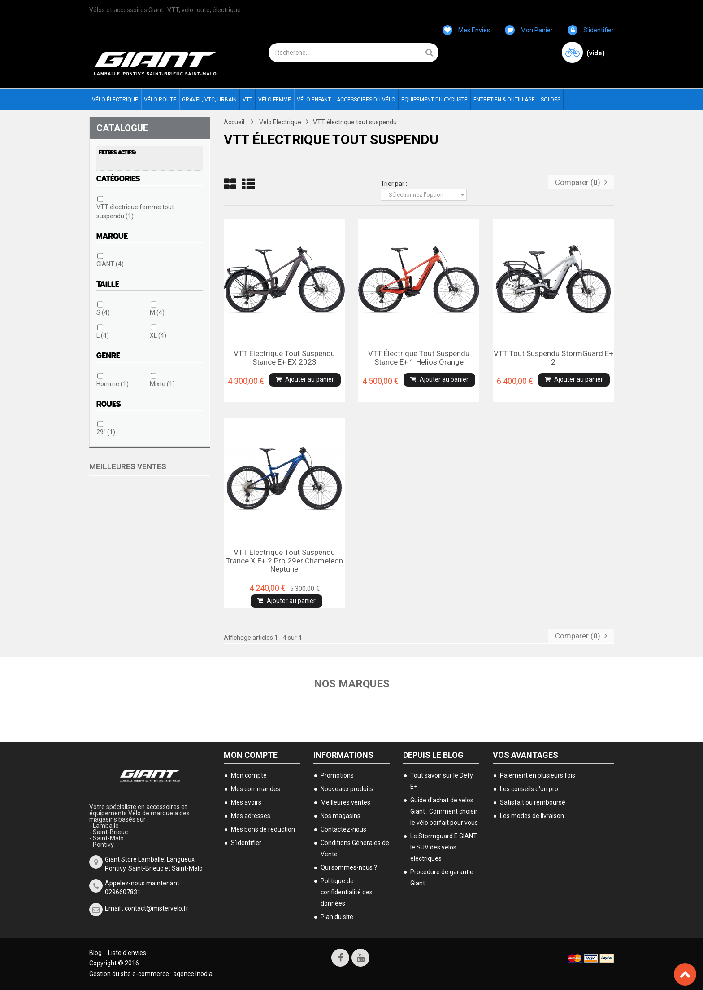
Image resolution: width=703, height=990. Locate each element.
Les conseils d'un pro (529, 788)
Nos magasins (340, 815)
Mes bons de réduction (263, 829)
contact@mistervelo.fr (156, 908)
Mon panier (529, 30)
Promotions (337, 775)
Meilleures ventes (127, 466)
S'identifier (591, 30)
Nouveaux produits (347, 788)
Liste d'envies (127, 952)
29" (105, 432)
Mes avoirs (246, 802)
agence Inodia (193, 973)
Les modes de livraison (532, 815)
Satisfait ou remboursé (532, 802)
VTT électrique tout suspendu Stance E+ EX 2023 (284, 357)
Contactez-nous (343, 829)
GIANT (110, 264)
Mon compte (251, 755)
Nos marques (352, 684)
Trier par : (394, 183)
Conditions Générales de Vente (355, 848)
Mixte (162, 383)
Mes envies (466, 30)
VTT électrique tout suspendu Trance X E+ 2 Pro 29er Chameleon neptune (284, 560)
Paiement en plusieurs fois (537, 775)
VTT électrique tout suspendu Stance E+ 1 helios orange (418, 357)
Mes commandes (255, 788)
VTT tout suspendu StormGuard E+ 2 (553, 357)
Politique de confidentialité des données (347, 892)
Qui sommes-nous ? (349, 867)
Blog (95, 952)
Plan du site (337, 916)
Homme (112, 383)
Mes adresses (250, 815)
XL (158, 335)
